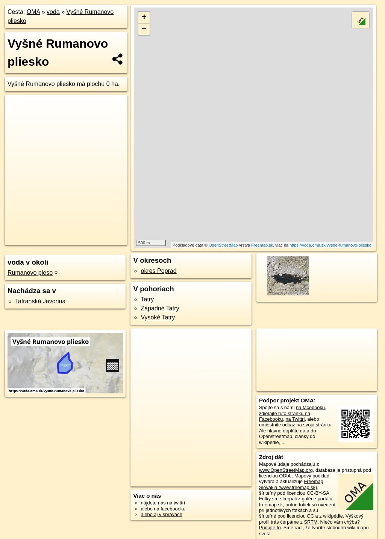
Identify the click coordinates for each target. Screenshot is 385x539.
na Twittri (295, 419)
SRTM (310, 522)
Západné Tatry (160, 308)
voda (53, 12)
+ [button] (144, 17)
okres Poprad (158, 271)
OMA (33, 12)
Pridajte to (270, 527)
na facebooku (310, 407)
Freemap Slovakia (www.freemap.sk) (291, 484)
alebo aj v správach (161, 514)
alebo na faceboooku (163, 509)
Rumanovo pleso (30, 273)
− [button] (144, 29)
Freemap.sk (262, 245)
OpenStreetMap (223, 245)
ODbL (285, 476)
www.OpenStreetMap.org (286, 470)
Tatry (147, 299)
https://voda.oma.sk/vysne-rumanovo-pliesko (330, 245)
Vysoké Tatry (158, 317)
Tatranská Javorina (40, 301)
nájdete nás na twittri (163, 503)
